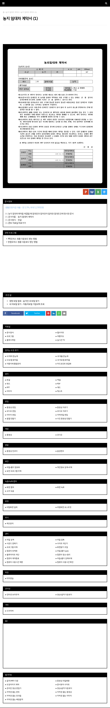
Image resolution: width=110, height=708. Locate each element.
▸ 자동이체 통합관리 (13, 363)
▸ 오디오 (59, 434)
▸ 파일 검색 (9, 539)
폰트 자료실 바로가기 (17, 223)
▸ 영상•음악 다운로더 (64, 594)
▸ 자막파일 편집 (62, 414)
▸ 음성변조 (60, 451)
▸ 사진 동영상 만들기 (64, 418)
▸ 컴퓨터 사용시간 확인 (64, 562)
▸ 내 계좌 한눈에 (11, 356)
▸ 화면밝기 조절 (62, 547)
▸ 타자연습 (9, 578)
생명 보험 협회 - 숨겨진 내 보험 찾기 (24, 301)
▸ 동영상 (8, 434)
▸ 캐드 (58, 387)
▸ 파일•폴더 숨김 (62, 551)
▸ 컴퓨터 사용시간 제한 (14, 562)
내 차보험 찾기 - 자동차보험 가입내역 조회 (26, 304)
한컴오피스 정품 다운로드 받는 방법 (23, 242)
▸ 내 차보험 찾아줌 (63, 360)
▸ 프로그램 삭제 (11, 547)
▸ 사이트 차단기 (62, 543)
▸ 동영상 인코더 (11, 451)
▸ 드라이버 (9, 610)
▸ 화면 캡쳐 (9, 487)
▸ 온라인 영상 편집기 (13, 688)
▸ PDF (58, 383)
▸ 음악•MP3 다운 (11, 680)
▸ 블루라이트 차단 (12, 554)
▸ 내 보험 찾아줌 (11, 360)
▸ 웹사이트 (60, 332)
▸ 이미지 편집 (10, 414)
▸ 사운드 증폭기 (11, 543)
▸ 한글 (7, 380)
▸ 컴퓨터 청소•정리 (63, 554)
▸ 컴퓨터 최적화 (11, 551)
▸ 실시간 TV (60, 340)
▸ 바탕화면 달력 (11, 507)
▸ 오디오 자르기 (62, 411)
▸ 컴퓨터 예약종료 (12, 558)
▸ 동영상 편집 (10, 407)
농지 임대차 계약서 (26, 216)
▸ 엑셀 (58, 380)
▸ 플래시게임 (10, 340)
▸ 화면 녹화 (60, 487)
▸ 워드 (7, 383)
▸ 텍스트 (59, 391)
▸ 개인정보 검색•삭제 (64, 467)
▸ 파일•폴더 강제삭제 (64, 558)
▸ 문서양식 (9, 332)
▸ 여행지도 (60, 336)
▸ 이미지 (8, 391)
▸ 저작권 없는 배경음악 (14, 699)
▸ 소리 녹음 (9, 491)
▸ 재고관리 (9, 523)
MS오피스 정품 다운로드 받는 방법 (22, 238)
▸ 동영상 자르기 (62, 407)
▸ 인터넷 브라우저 (12, 594)
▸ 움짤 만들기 (10, 418)
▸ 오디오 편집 (10, 411)
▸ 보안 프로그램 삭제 (13, 471)
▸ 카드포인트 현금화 (63, 363)
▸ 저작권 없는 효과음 (13, 695)
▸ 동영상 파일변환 (63, 680)
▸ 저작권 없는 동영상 (64, 692)
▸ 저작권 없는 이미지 (64, 695)
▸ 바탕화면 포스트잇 (63, 507)
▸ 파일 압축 (60, 539)
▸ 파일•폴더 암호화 (12, 467)
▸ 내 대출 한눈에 (62, 356)
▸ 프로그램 (9, 336)
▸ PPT (7, 387)
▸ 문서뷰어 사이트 (63, 684)
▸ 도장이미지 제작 (12, 684)
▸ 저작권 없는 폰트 (12, 692)
